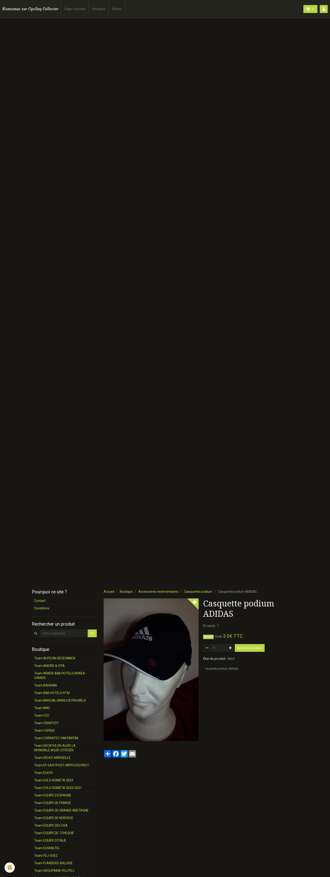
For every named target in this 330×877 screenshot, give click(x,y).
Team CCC (41, 715)
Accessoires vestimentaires (158, 591)
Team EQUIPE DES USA (51, 825)
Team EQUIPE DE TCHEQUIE (54, 833)
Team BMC (42, 708)
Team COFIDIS (44, 730)
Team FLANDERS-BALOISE (53, 863)
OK (92, 633)
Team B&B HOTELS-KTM (52, 693)
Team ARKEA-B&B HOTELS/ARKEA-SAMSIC (60, 675)
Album (117, 9)
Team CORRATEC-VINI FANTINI (56, 738)
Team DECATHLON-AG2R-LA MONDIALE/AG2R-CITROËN (55, 748)
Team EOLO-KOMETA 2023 (53, 780)
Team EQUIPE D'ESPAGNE (52, 795)
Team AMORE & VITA (49, 666)
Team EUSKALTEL (47, 848)
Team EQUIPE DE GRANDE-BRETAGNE (61, 810)
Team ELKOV (43, 773)
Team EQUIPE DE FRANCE (52, 803)
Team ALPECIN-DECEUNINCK (54, 658)
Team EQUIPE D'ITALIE (50, 840)
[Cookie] (10, 867)
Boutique (98, 9)
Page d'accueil (74, 9)
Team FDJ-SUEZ (46, 855)
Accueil (109, 591)
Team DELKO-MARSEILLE (52, 758)
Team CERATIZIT (46, 723)
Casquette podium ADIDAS (221, 668)
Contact (40, 601)
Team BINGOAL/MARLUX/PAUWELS (60, 700)
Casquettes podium (198, 591)
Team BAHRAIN (45, 685)
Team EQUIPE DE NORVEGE (53, 818)
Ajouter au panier (249, 648)
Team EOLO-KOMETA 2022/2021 (58, 788)
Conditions (41, 608)
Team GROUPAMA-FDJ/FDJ (54, 870)
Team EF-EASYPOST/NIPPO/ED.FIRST (61, 765)
